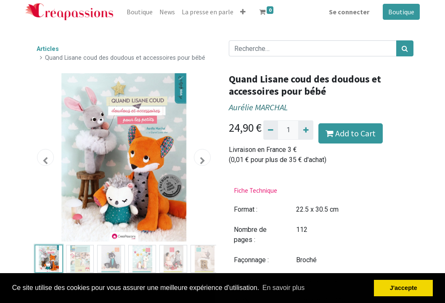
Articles (48, 49)
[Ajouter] (305, 130)
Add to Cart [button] (351, 133)
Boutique (401, 12)
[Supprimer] (270, 130)
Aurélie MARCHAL (258, 107)
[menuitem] (139, 11)
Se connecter (349, 12)
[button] (243, 11)
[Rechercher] (404, 48)
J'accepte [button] (403, 287)
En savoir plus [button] (283, 287)
